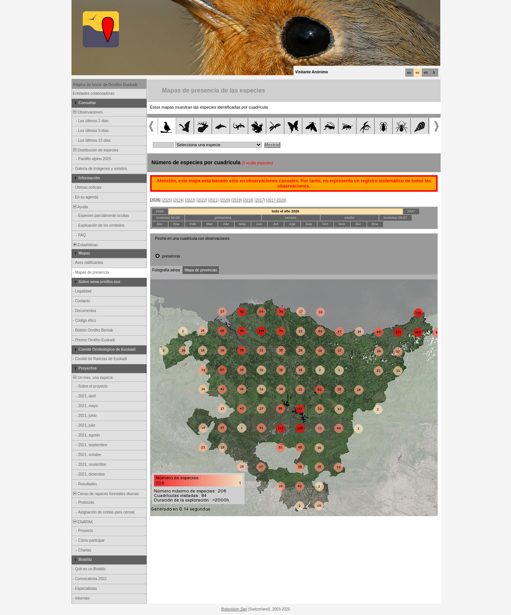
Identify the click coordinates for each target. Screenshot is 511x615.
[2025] (166, 200)
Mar (209, 224)
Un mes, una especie (92, 378)
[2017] (259, 200)
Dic (160, 224)
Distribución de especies (95, 150)
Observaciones (87, 112)
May (242, 224)
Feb (193, 224)
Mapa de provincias (200, 270)
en (425, 72)
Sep (309, 224)
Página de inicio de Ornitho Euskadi (105, 85)
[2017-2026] (276, 200)
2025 (160, 211)
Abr (226, 224)
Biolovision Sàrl (234, 609)
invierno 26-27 (395, 218)
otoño (349, 218)
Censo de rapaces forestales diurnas (105, 494)
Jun (259, 224)
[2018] (248, 200)
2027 (411, 211)
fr (434, 72)
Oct (325, 224)
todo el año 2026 (285, 211)
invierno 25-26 (168, 218)
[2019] (236, 200)
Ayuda (80, 207)
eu (409, 72)
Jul (275, 224)
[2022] (201, 200)
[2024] (178, 200)
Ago (292, 224)
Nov (342, 224)
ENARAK (82, 522)
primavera (222, 218)
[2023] (190, 200)
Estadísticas (85, 245)
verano (291, 218)
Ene (176, 224)
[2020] (225, 200)
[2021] (213, 200)
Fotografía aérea (166, 270)
